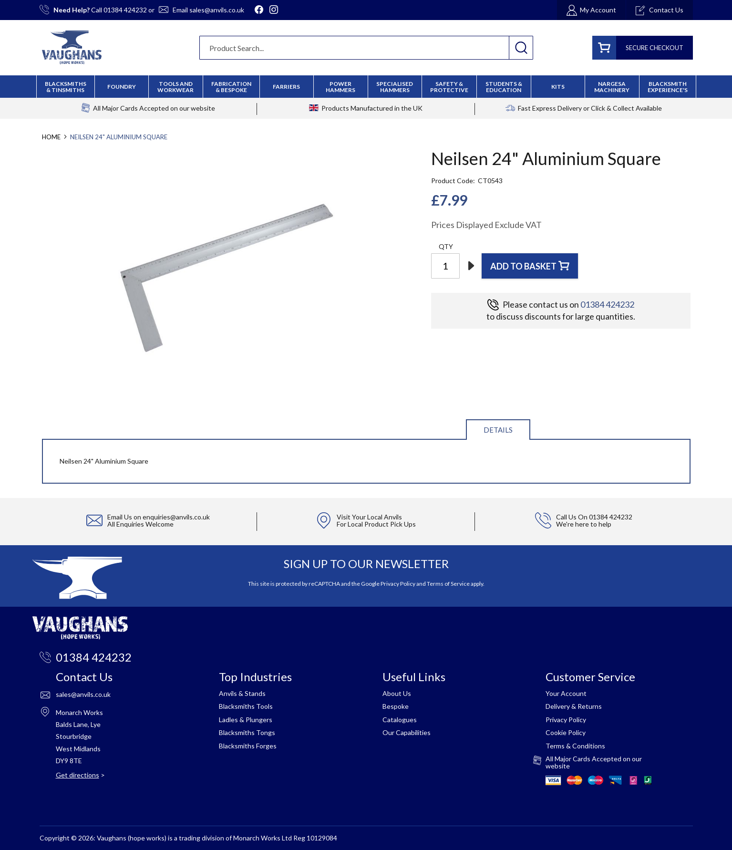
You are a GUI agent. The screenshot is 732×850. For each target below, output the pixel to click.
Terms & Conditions (575, 746)
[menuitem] (231, 87)
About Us (396, 693)
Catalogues (399, 719)
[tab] (498, 429)
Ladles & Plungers (245, 719)
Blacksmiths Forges (248, 746)
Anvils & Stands (242, 693)
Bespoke (395, 706)
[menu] (366, 86)
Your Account (566, 693)
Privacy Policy (398, 583)
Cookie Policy (566, 732)
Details (498, 429)
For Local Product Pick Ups (376, 524)
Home (51, 137)
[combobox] (366, 48)
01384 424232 (125, 10)
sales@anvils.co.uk (216, 10)
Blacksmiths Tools (246, 706)
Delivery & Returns (574, 706)
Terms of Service (448, 583)
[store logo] (72, 47)
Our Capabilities (406, 732)
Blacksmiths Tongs (247, 732)
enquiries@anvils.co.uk (176, 517)
